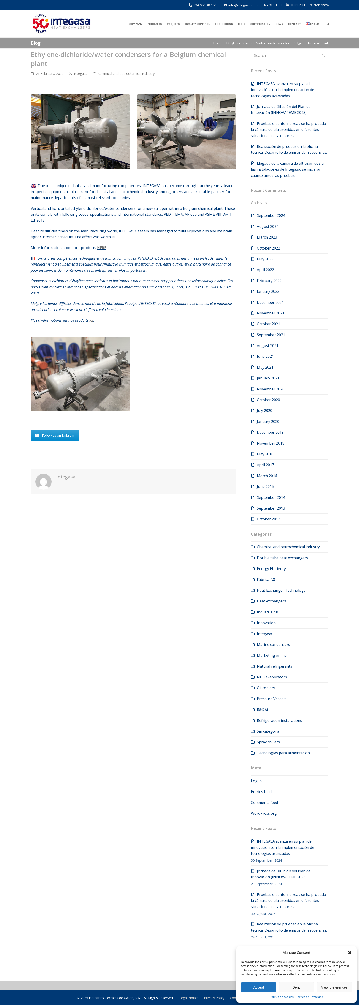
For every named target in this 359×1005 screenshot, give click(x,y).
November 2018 (270, 443)
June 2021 (265, 356)
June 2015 (265, 486)
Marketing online (272, 655)
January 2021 (268, 378)
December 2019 (270, 432)
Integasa (264, 633)
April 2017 (265, 464)
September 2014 (271, 497)
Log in (256, 780)
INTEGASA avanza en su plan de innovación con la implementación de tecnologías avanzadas (282, 89)
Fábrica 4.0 (266, 579)
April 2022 (265, 269)
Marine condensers (273, 644)
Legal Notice (189, 997)
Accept (258, 987)
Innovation (266, 622)
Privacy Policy (214, 997)
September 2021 (271, 334)
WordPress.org (264, 813)
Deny (296, 987)
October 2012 (268, 518)
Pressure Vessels (271, 698)
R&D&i (262, 709)
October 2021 (268, 323)
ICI (91, 320)
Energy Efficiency (271, 568)
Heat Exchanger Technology (281, 590)
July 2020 (264, 410)
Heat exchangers (271, 601)
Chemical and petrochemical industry (126, 73)
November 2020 (270, 389)
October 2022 (268, 248)
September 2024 (271, 215)
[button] (350, 952)
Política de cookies (282, 997)
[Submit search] (323, 55)
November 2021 (270, 313)
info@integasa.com (243, 5)
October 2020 (268, 399)
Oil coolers (266, 687)
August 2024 (267, 226)
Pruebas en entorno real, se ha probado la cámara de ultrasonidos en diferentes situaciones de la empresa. (288, 129)
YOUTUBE (278, 5)
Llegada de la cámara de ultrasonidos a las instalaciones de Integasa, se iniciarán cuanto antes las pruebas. (287, 169)
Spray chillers (268, 741)
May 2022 (265, 258)
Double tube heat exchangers (282, 557)
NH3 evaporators (272, 677)
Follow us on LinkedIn (54, 435)
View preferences (334, 987)
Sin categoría (268, 731)
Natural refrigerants (274, 666)
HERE (101, 247)
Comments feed (264, 802)
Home (218, 43)
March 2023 (267, 237)
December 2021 (270, 302)
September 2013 (271, 508)
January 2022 (268, 291)
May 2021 (265, 367)
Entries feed (261, 791)
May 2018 (265, 454)
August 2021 (267, 345)
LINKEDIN (297, 5)
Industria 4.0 (267, 612)
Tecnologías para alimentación (283, 752)
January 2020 (268, 421)
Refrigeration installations (279, 720)
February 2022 (269, 280)
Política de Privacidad (309, 997)
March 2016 (267, 475)
